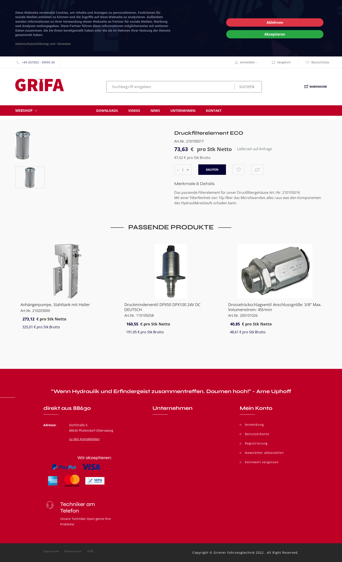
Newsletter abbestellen (264, 453)
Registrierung (256, 443)
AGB (90, 551)
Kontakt (214, 110)
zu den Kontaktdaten (84, 439)
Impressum (51, 551)
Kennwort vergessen (262, 462)
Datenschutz (73, 551)
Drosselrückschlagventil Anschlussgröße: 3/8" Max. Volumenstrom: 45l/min (274, 307)
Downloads (107, 110)
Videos (134, 110)
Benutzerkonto (257, 434)
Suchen (247, 86)
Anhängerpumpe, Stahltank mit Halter (55, 304)
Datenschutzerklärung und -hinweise (43, 44)
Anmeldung (254, 424)
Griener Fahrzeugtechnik (234, 552)
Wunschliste (317, 62)
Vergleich (281, 62)
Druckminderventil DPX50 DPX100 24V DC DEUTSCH (162, 307)
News (155, 110)
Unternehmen (182, 110)
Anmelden (250, 62)
